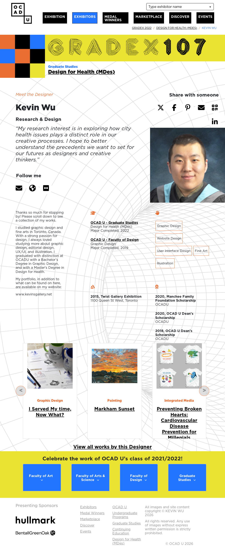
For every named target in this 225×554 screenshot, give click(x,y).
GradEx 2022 (142, 28)
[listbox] (180, 6)
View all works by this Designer (112, 446)
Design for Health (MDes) (176, 28)
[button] (19, 188)
